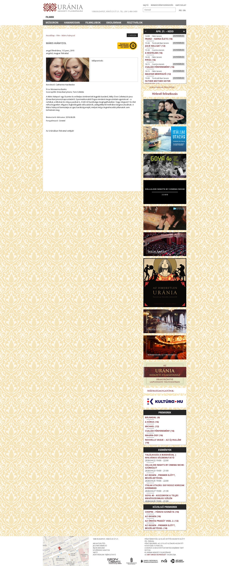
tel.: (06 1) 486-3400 (128, 11)
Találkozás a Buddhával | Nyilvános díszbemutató (160, 456)
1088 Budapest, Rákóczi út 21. (106, 11)
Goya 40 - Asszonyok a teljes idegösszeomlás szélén (161, 497)
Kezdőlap (50, 35)
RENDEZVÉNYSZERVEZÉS (162, 5)
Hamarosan (72, 22)
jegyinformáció (100, 545)
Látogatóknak (120, 17)
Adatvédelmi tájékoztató (104, 554)
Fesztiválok (135, 22)
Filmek (50, 17)
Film (58, 35)
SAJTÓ (145, 5)
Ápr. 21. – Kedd (165, 31)
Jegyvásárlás (178, 36)
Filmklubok (93, 22)
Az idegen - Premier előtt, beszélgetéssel (160, 476)
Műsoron (52, 22)
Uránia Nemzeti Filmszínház (161, 87)
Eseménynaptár (146, 17)
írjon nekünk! (99, 548)
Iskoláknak (113, 22)
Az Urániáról (95, 17)
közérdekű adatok (101, 550)
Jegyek (166, 17)
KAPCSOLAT (181, 5)
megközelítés (99, 543)
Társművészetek (70, 17)
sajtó (95, 552)
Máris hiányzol (68, 35)
